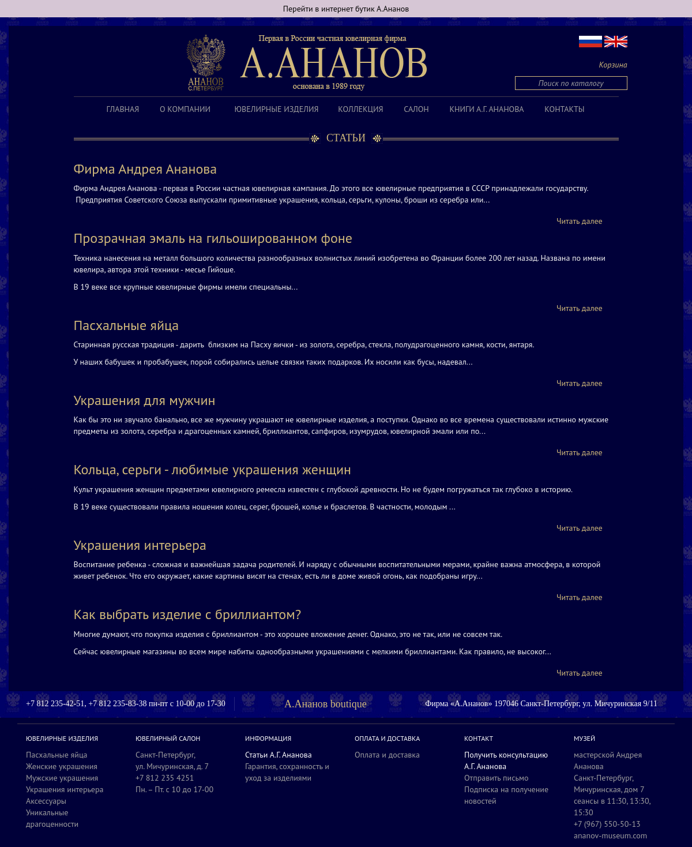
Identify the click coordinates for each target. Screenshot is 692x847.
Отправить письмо (496, 778)
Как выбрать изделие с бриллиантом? (188, 614)
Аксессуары (46, 801)
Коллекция (360, 109)
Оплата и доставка (387, 754)
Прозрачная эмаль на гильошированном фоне (213, 238)
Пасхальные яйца (126, 325)
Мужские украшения (62, 778)
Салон (416, 109)
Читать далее (579, 221)
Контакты (564, 109)
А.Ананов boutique (325, 704)
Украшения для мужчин (145, 400)
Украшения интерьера (140, 545)
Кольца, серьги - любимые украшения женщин (213, 469)
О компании (185, 109)
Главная (123, 109)
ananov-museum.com (610, 835)
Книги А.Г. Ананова (486, 109)
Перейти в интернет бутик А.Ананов (346, 8)
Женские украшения (61, 766)
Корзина (613, 64)
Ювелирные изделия (277, 109)
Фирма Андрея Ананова (145, 169)
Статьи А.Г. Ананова (278, 754)
